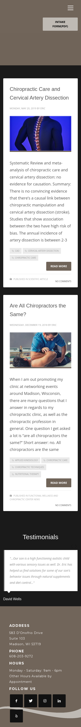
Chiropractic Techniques (29, 467)
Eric (42, 108)
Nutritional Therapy (27, 474)
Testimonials (40, 536)
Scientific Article (38, 279)
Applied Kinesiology (26, 460)
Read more (59, 266)
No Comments (63, 281)
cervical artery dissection (43, 250)
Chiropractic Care (25, 257)
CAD (17, 250)
